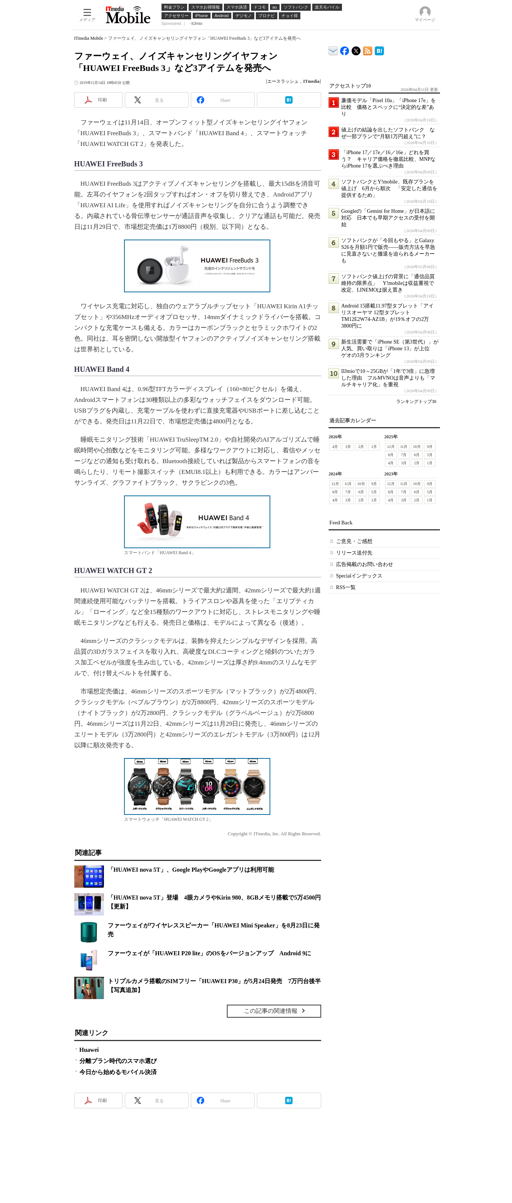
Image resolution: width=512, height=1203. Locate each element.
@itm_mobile (356, 49)
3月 (348, 447)
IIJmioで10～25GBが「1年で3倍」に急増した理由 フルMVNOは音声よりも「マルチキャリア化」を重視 (388, 377)
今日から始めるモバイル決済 (118, 1072)
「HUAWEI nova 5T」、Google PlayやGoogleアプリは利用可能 (191, 870)
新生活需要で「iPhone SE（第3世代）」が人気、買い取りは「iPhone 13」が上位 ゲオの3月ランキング (389, 348)
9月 (430, 447)
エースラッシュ (283, 81)
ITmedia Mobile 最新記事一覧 (367, 49)
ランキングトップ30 (416, 401)
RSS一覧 (346, 587)
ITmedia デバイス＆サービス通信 (333, 49)
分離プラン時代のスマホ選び (118, 1061)
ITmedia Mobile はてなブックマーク (379, 49)
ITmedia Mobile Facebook (344, 49)
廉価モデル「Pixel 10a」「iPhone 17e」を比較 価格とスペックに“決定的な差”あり (388, 107)
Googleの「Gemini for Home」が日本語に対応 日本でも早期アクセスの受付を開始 (388, 217)
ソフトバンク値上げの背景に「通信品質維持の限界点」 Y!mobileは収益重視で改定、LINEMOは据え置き (388, 283)
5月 (430, 455)
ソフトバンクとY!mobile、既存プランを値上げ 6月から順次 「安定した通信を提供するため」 (389, 188)
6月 (417, 455)
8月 (391, 455)
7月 (404, 455)
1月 (374, 447)
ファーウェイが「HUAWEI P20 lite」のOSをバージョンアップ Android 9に (210, 953)
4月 (335, 447)
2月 (361, 447)
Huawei (89, 1050)
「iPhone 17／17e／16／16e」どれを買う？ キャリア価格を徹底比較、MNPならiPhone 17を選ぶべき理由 (388, 159)
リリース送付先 (354, 553)
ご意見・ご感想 (354, 541)
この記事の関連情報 (270, 1011)
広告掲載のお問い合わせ (364, 564)
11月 (403, 447)
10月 (416, 447)
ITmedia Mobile (88, 38)
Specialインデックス (359, 576)
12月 (390, 447)
